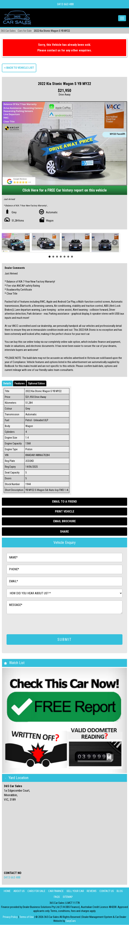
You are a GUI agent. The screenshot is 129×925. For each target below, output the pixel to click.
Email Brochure (64, 521)
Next (115, 243)
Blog (121, 891)
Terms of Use (26, 917)
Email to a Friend (64, 501)
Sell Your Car (75, 891)
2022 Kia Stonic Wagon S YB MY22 (52, 30)
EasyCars (71, 921)
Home (5, 891)
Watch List (16, 662)
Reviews (92, 891)
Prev (7, 243)
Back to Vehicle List (19, 67)
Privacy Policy (10, 917)
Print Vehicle (64, 511)
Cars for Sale (25, 30)
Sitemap (68, 897)
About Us (17, 891)
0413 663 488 (65, 4)
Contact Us (107, 891)
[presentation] (35, 624)
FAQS (56, 897)
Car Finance (55, 891)
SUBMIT (64, 639)
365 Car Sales (8, 30)
